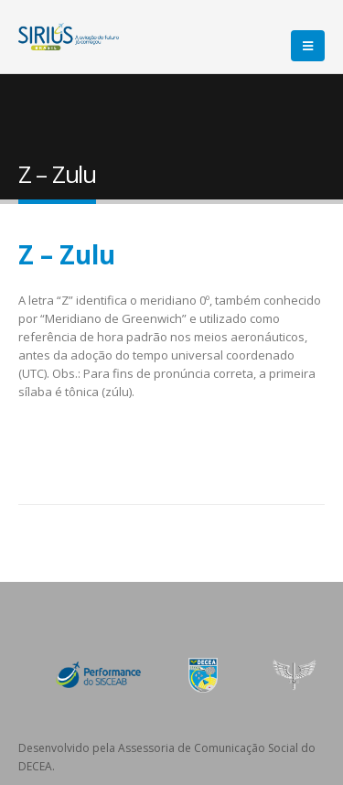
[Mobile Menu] (308, 45)
